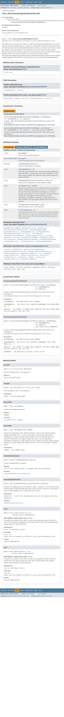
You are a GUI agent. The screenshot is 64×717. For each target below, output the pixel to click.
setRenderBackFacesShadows (27, 239)
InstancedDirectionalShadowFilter (15, 33)
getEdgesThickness (29, 228)
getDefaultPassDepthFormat (34, 249)
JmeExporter (27, 210)
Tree (22, 2)
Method (26, 7)
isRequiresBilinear (11, 255)
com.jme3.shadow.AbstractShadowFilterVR (22, 20)
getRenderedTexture (11, 253)
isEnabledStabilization (27, 164)
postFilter (44, 255)
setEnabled (22, 257)
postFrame (49, 235)
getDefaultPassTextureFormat (15, 251)
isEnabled (47, 253)
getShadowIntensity (11, 232)
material (25, 98)
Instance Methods (23, 147)
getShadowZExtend (42, 232)
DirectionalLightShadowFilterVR (16, 117)
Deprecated (29, 2)
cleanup (7, 249)
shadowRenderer (9, 90)
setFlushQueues (9, 239)
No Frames (31, 5)
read (20, 169)
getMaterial (42, 228)
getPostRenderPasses (43, 251)
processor (49, 98)
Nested (9, 7)
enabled (17, 98)
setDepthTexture (10, 257)
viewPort (20, 90)
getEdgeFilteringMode (12, 228)
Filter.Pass (8, 72)
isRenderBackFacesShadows (14, 235)
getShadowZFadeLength (12, 233)
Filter (24, 69)
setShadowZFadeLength (43, 241)
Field (14, 7)
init (40, 253)
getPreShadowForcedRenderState (16, 230)
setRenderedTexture (11, 259)
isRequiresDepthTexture (34, 235)
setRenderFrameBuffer (28, 259)
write (20, 210)
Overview (4, 2)
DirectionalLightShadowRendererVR (50, 20)
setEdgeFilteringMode (29, 237)
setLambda (22, 186)
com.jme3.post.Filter (12, 19)
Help (40, 2)
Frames (24, 5)
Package (10, 2)
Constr (19, 7)
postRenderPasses (37, 98)
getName (31, 251)
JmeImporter (27, 169)
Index (36, 2)
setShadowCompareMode (47, 239)
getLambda (22, 153)
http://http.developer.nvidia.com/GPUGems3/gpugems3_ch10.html (29, 125)
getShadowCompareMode (37, 230)
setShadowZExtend (27, 241)
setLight (21, 204)
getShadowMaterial (27, 232)
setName (31, 257)
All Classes (42, 5)
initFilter (26, 233)
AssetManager (35, 117)
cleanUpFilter (16, 249)
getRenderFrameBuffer (28, 253)
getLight (21, 158)
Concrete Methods (40, 147)
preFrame (16, 237)
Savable (5, 27)
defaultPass (8, 98)
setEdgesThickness (46, 237)
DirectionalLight (10, 158)
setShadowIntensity (11, 241)
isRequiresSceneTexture (29, 255)
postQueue (7, 237)
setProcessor (40, 257)
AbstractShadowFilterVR (18, 41)
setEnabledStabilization (27, 180)
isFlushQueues (37, 233)
